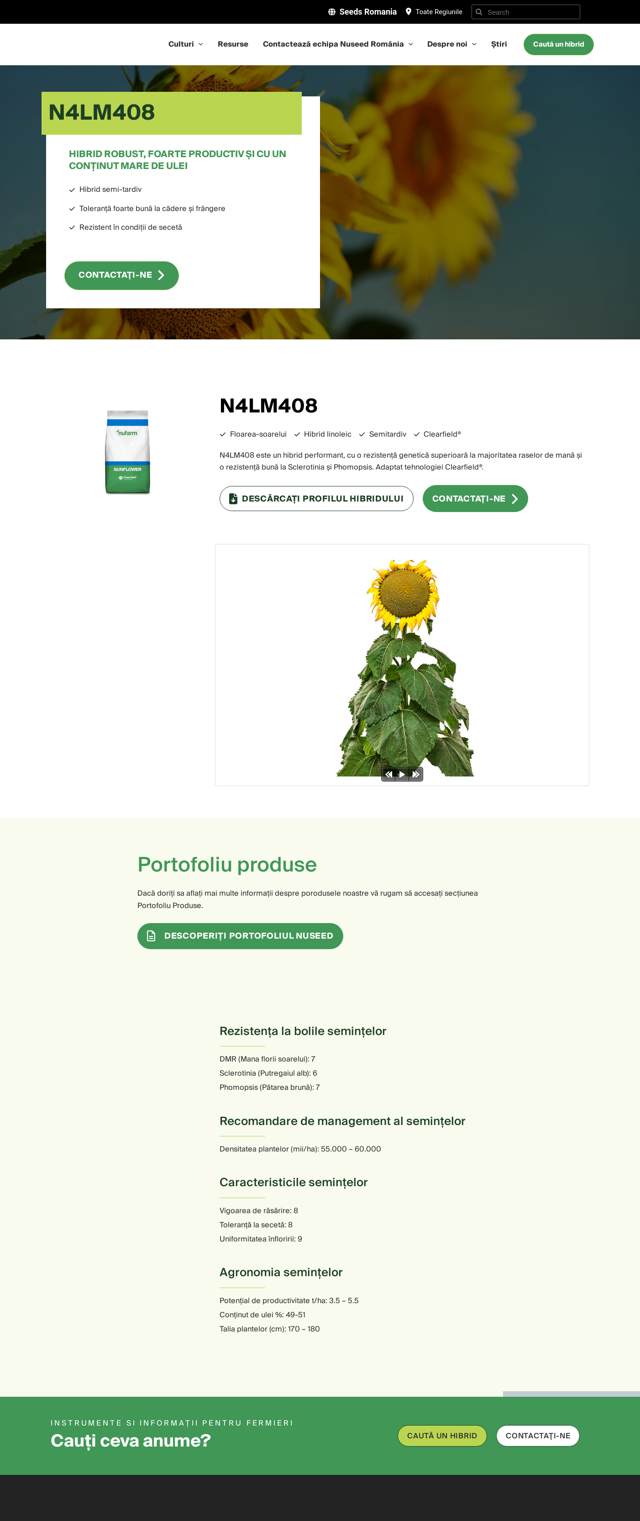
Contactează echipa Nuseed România (338, 45)
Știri (499, 45)
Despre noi (452, 45)
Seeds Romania (368, 11)
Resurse (233, 45)
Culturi (185, 45)
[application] (198, 45)
